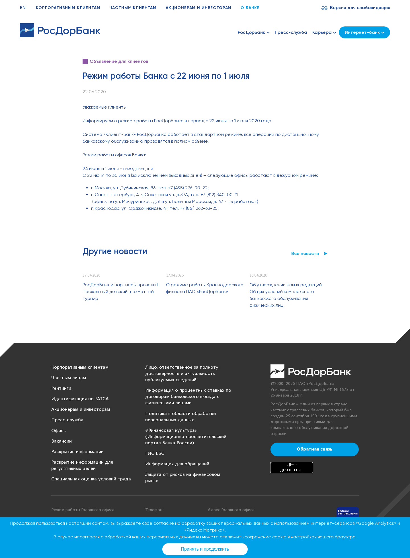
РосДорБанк (254, 32)
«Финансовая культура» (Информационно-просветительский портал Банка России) (185, 436)
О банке (250, 7)
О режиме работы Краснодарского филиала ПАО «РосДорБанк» (204, 288)
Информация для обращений (177, 464)
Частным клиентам (132, 7)
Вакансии (61, 441)
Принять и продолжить (205, 549)
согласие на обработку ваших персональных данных (211, 523)
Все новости (305, 253)
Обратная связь (315, 449)
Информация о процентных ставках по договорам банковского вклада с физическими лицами (188, 396)
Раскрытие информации (77, 451)
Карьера (324, 32)
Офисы (59, 430)
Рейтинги (61, 388)
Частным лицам (68, 378)
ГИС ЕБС (154, 453)
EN (23, 7)
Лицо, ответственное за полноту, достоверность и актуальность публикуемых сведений (182, 373)
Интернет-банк (364, 32)
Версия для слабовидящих (360, 7)
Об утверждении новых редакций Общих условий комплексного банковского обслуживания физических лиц (285, 295)
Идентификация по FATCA (80, 399)
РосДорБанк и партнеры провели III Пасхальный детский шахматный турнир (121, 291)
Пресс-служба (291, 32)
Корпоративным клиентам (68, 7)
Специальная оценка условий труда (91, 479)
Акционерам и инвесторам (198, 7)
